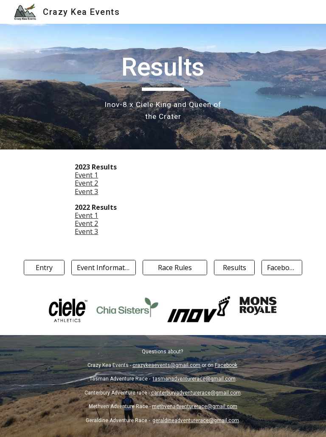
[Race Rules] (174, 267)
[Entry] (44, 267)
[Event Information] (103, 267)
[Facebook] (281, 267)
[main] (162, 87)
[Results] (234, 267)
